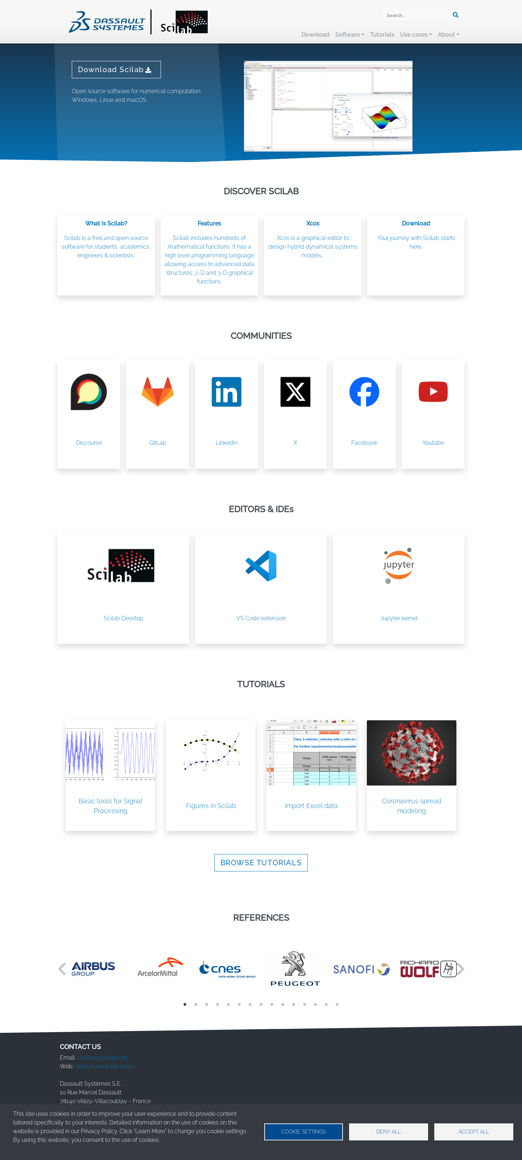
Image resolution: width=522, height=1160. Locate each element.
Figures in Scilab (211, 805)
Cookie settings (303, 1132)
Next (460, 969)
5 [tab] (228, 1004)
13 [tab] (315, 1004)
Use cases (414, 34)
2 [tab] (195, 1004)
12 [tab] (304, 1004)
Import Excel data (311, 805)
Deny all (388, 1132)
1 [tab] (184, 1004)
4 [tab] (217, 1004)
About (446, 34)
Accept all (474, 1132)
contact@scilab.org (102, 1057)
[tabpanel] (93, 969)
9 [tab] (272, 1004)
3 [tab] (206, 1004)
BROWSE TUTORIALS (261, 862)
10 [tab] (282, 1004)
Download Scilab (116, 69)
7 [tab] (250, 1004)
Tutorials (382, 34)
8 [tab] (261, 1004)
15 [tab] (337, 1004)
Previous (61, 969)
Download (316, 34)
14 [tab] (326, 1004)
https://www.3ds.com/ (105, 1066)
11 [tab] (293, 1004)
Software (347, 34)
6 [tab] (239, 1004)
